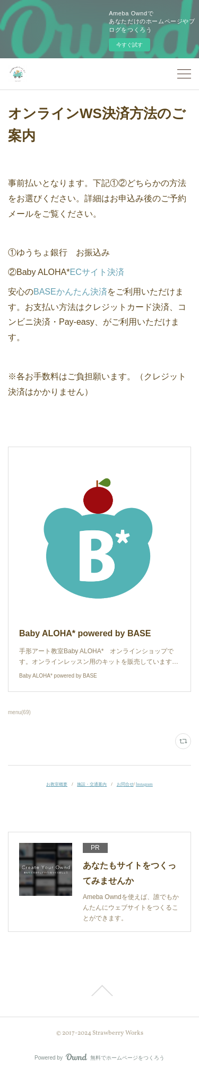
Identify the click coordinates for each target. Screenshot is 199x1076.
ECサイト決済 (97, 272)
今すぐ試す (129, 45)
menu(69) (19, 712)
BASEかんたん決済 (70, 291)
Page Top (99, 991)
